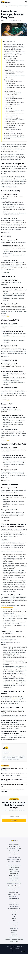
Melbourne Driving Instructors (14, 894)
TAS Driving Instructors (14, 875)
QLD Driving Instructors (14, 871)
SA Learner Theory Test (14, 855)
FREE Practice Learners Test (14, 846)
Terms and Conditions (13, 948)
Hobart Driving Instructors (14, 892)
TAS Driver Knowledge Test (14, 857)
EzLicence (4, 20)
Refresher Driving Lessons (14, 937)
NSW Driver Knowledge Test (14, 850)
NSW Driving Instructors (14, 869)
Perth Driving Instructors (14, 896)
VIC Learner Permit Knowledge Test (14, 859)
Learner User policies (14, 925)
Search (14, 820)
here (8, 232)
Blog (6, 6)
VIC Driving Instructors (14, 878)
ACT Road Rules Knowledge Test (14, 848)
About (14, 920)
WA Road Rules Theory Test (14, 861)
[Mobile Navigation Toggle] (26, 2)
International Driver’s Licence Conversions (14, 939)
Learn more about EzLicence (14, 922)
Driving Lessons (14, 930)
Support (14, 914)
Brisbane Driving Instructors (14, 887)
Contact (14, 918)
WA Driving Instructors (14, 880)
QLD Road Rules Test (13, 853)
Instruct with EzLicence (14, 904)
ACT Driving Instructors (14, 867)
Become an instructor (14, 906)
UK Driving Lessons (14, 941)
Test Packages (14, 932)
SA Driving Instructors (14, 873)
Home (2, 6)
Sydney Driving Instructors (14, 898)
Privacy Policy (20, 946)
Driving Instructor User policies (14, 908)
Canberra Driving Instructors (14, 890)
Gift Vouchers (14, 934)
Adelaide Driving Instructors (14, 885)
